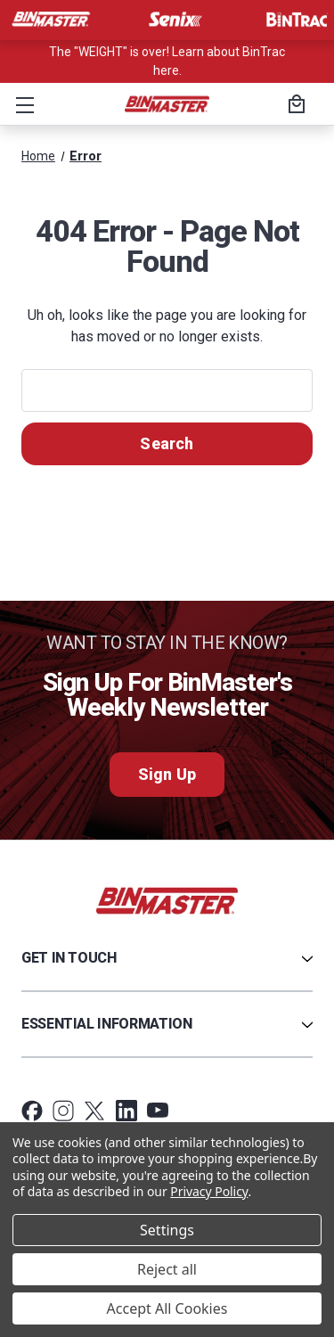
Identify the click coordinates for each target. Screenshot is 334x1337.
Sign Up (167, 774)
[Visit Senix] (173, 20)
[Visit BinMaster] (51, 20)
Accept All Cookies (167, 1308)
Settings (167, 1230)
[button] (21, 104)
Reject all (167, 1269)
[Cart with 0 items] (294, 106)
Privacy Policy (209, 1191)
